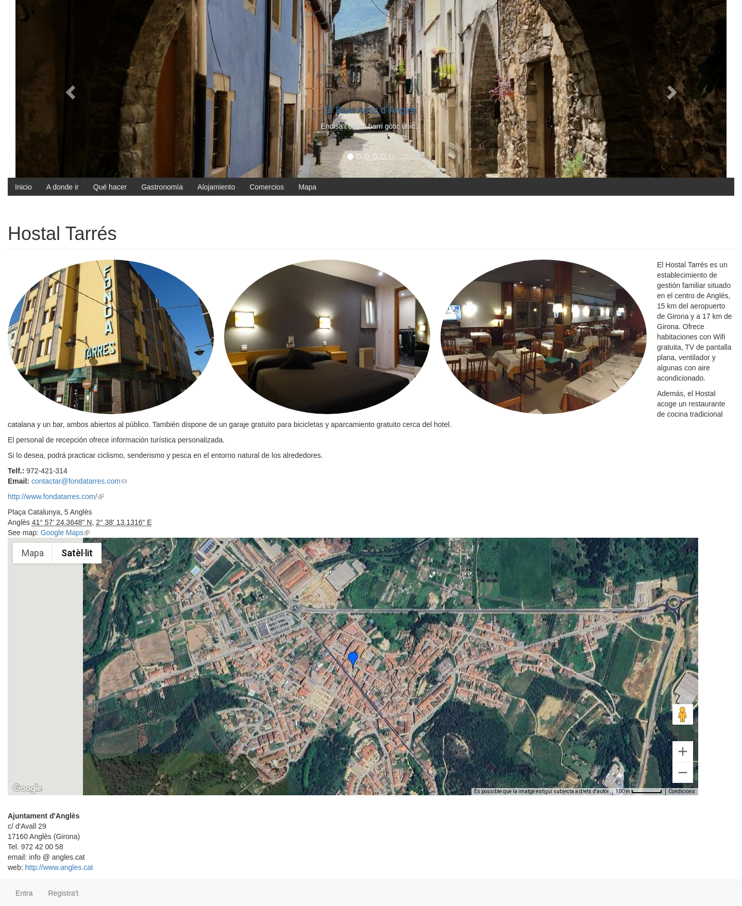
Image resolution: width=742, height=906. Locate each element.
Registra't (63, 893)
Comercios (266, 187)
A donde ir (62, 187)
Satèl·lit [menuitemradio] (77, 553)
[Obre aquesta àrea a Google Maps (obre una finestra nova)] (27, 788)
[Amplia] (682, 751)
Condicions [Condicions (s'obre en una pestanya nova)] (681, 791)
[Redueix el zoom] (682, 772)
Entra (23, 893)
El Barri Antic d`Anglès (371, 110)
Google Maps (65, 532)
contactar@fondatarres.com (79, 481)
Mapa (307, 187)
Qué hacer (110, 187)
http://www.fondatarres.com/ (56, 496)
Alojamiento (216, 187)
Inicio (23, 187)
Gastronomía (162, 187)
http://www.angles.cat (59, 867)
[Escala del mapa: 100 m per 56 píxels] (638, 791)
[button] (353, 660)
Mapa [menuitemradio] (33, 553)
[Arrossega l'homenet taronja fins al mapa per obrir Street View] (682, 714)
